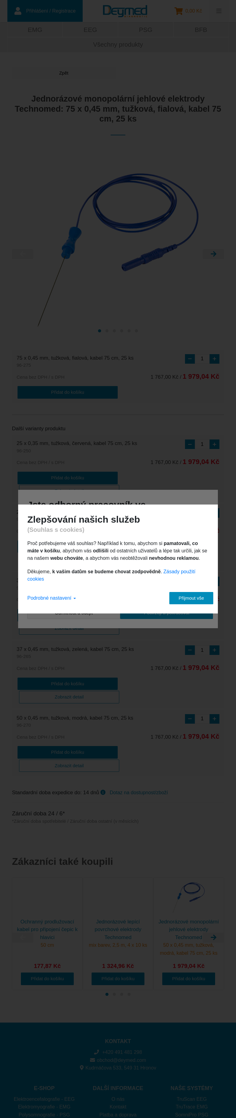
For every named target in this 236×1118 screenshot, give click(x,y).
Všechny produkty (117, 45)
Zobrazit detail (91, 477)
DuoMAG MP (191, 1060)
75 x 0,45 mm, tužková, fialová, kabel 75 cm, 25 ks (75, 363)
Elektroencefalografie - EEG (44, 1028)
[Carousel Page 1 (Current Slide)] (99, 332)
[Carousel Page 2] (106, 332)
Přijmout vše (186, 598)
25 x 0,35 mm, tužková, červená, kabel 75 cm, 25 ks (77, 448)
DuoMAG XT (192, 1067)
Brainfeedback (191, 1052)
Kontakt (118, 1036)
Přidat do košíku (41, 392)
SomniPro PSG (191, 1044)
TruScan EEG (192, 1028)
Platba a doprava (118, 1044)
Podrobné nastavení (51, 598)
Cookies (118, 1052)
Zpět (35, 74)
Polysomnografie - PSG (44, 1044)
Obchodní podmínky (118, 1067)
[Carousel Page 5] (129, 332)
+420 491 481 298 (118, 982)
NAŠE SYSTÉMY (192, 1018)
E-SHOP (44, 1018)
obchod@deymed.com (118, 989)
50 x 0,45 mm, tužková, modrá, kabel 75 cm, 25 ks (75, 665)
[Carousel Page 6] (136, 332)
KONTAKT (118, 971)
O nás (118, 1028)
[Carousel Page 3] (114, 332)
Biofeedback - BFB (44, 1052)
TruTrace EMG (192, 1036)
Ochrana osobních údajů (118, 1060)
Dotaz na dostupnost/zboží (139, 722)
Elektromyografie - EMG (44, 1036)
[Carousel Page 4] (121, 332)
